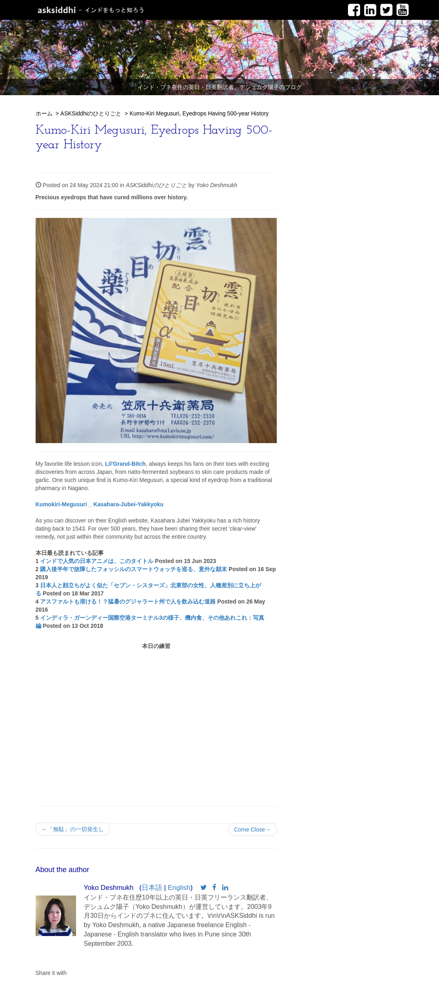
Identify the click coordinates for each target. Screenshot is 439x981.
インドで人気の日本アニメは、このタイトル (96, 561)
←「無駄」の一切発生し (73, 829)
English (179, 887)
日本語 (152, 887)
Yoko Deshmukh (216, 185)
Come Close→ (252, 829)
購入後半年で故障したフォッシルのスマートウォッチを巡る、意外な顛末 (133, 569)
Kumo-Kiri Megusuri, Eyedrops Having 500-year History (199, 113)
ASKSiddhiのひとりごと (90, 113)
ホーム (44, 113)
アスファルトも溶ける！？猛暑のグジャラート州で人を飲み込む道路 (128, 601)
